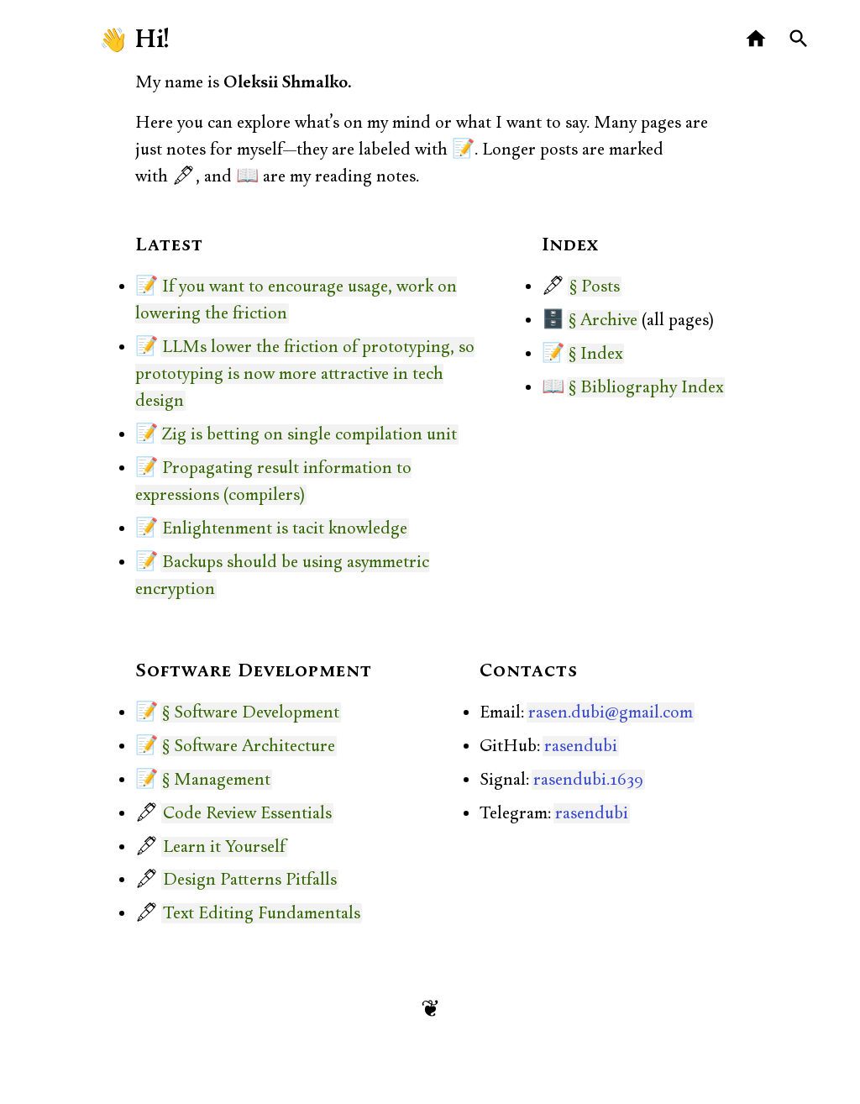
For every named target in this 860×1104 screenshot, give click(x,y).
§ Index (595, 354)
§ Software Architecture (248, 746)
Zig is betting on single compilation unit (309, 434)
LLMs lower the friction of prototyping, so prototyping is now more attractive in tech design (305, 374)
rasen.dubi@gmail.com (610, 712)
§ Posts (594, 286)
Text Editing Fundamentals (261, 913)
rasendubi (580, 746)
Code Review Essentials (247, 813)
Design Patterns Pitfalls (250, 880)
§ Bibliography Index (646, 387)
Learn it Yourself (224, 847)
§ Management (216, 780)
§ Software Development (250, 712)
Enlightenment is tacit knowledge (284, 528)
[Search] (799, 39)
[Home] (756, 39)
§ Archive (603, 320)
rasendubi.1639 (588, 780)
